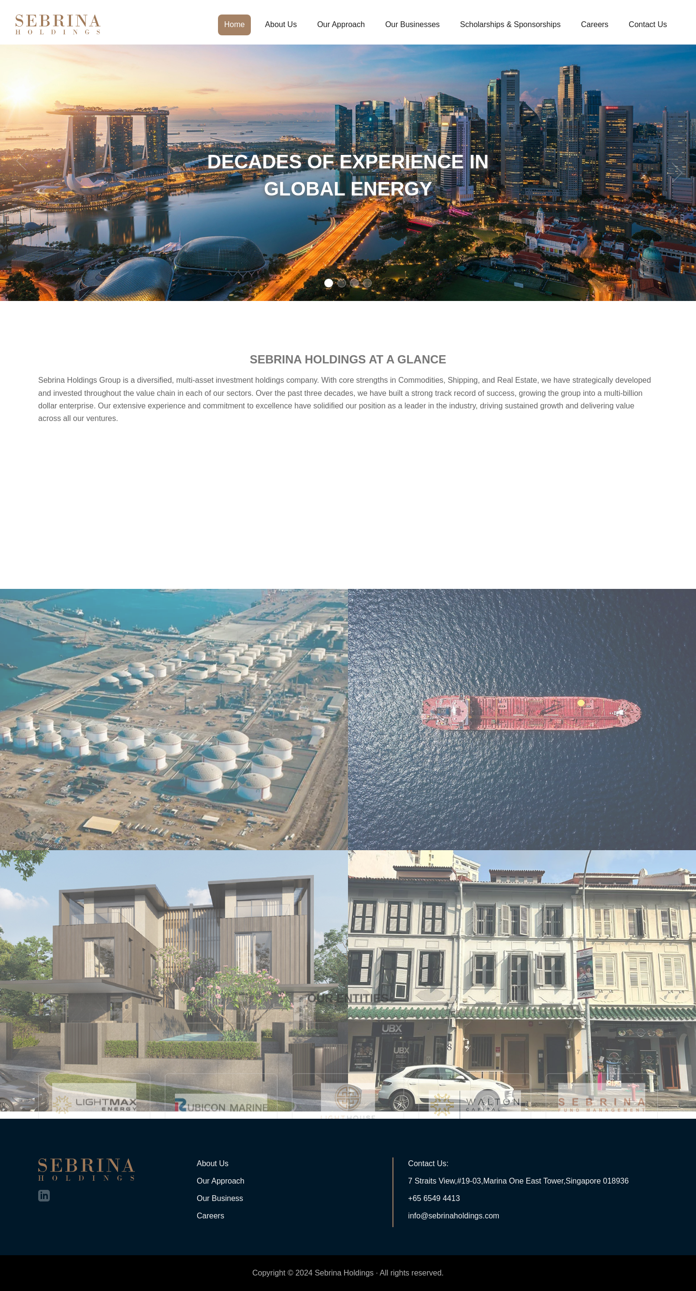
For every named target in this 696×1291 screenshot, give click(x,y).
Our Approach (341, 24)
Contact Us (648, 24)
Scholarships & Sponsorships (510, 24)
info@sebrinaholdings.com (453, 1216)
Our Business (220, 1198)
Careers (595, 24)
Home (234, 24)
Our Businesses (412, 24)
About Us (281, 24)
